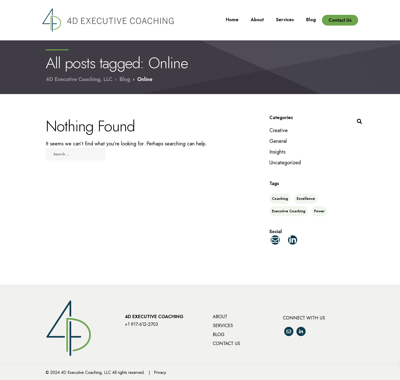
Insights (277, 152)
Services (285, 16)
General (278, 141)
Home (232, 16)
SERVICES (223, 325)
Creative (278, 130)
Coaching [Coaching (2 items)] (280, 198)
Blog (311, 16)
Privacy (160, 372)
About (257, 16)
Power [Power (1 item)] (319, 211)
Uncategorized (285, 162)
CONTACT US (226, 343)
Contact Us (340, 16)
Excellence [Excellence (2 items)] (306, 198)
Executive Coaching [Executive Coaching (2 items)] (288, 211)
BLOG (218, 334)
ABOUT (220, 316)
